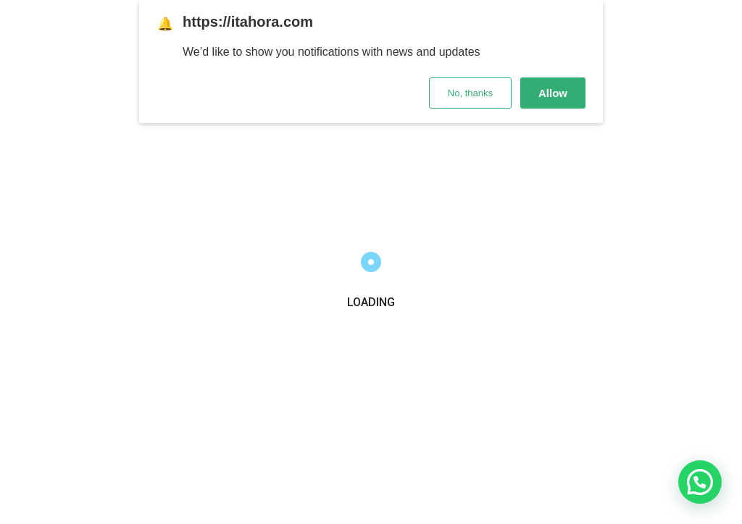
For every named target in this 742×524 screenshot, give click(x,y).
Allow (552, 93)
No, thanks (470, 93)
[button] (700, 482)
